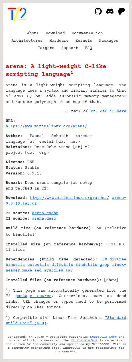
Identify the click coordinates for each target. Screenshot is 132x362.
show (111, 280)
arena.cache (45, 213)
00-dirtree (114, 259)
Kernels (84, 41)
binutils (15, 265)
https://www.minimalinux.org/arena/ (46, 126)
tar (69, 270)
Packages (108, 41)
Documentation (87, 33)
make (27, 270)
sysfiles (53, 270)
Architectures (26, 41)
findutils (86, 265)
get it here (113, 111)
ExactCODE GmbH (103, 337)
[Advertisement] (109, 155)
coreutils (38, 265)
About (33, 33)
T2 (92, 111)
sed (38, 270)
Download (55, 33)
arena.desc (44, 218)
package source (33, 296)
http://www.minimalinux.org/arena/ (69, 198)
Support (69, 48)
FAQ (88, 48)
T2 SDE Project (84, 340)
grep (104, 265)
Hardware (59, 41)
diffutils (62, 265)
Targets (46, 48)
